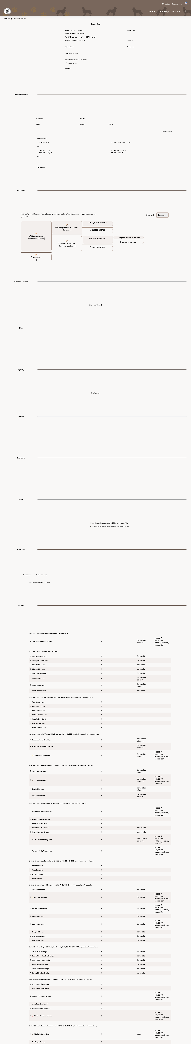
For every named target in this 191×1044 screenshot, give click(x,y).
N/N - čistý (46, 150)
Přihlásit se (166, 4)
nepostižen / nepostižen (122, 142)
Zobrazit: (150, 215)
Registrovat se (177, 4)
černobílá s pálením (36, 239)
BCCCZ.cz (179, 11)
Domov (151, 11)
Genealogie (164, 11)
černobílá (67, 230)
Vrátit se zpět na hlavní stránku (14, 19)
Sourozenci (27, 575)
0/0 (46, 142)
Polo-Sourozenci (41, 575)
